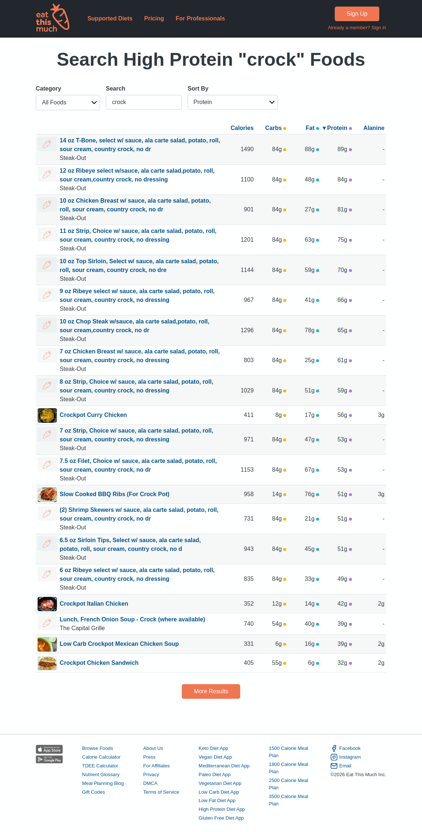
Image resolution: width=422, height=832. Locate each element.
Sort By (198, 88)
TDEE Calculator (100, 765)
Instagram (345, 757)
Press (149, 757)
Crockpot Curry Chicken (93, 415)
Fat (312, 128)
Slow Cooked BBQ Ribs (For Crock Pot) (114, 494)
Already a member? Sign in (357, 27)
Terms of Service (161, 792)
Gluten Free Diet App (221, 818)
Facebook (345, 748)
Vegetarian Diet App (220, 783)
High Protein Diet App (222, 809)
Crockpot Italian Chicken (94, 604)
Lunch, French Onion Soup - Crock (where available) (132, 619)
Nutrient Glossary (100, 774)
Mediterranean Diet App (224, 765)
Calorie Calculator (101, 757)
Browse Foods (97, 748)
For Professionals (200, 18)
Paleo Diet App (215, 774)
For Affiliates (156, 765)
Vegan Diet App (215, 757)
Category (48, 88)
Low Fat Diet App (217, 800)
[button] (68, 102)
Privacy (151, 774)
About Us (153, 748)
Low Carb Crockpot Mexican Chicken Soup (119, 644)
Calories (242, 128)
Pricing (154, 18)
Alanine (373, 128)
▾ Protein (337, 128)
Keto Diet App (213, 748)
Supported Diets (110, 18)
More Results (211, 691)
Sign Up (357, 14)
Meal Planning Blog (103, 783)
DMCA (150, 783)
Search (115, 88)
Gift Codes (93, 792)
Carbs (276, 128)
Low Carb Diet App (219, 792)
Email (340, 766)
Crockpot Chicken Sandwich (99, 663)
